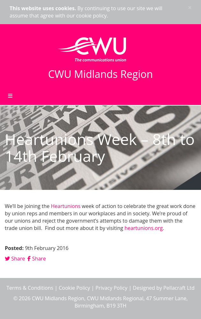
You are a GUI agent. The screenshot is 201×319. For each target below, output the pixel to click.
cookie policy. (92, 15)
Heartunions (66, 206)
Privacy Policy (111, 287)
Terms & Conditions (29, 287)
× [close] (190, 7)
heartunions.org (143, 228)
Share (15, 258)
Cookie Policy (74, 287)
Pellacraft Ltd (179, 287)
